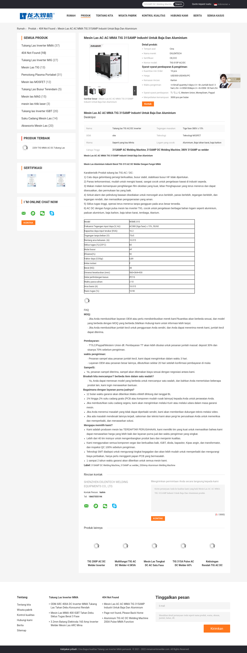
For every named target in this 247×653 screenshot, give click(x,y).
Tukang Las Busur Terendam (39, 89)
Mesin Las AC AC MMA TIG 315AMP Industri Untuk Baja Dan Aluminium (124, 606)
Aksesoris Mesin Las (34, 125)
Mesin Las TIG (30, 67)
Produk (86, 15)
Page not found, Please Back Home (123, 612)
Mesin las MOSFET (33, 82)
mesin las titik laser (33, 104)
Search (178, 4)
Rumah (71, 15)
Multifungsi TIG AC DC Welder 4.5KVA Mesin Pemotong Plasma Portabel (125, 563)
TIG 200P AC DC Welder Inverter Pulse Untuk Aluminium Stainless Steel (96, 563)
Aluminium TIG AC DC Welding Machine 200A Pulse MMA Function (126, 620)
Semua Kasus (215, 15)
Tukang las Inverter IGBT (36, 111)
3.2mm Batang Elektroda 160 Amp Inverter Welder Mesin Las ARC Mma (74, 623)
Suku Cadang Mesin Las (36, 118)
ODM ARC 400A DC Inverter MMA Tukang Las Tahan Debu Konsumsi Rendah (74, 606)
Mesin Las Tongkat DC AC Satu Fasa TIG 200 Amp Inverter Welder (154, 563)
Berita (198, 15)
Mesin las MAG (31, 96)
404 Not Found (47, 28)
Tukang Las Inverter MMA (37, 45)
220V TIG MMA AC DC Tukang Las (48, 148)
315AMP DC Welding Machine (105, 465)
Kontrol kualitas (153, 15)
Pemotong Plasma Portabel (38, 74)
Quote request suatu (201, 4)
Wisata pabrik (127, 15)
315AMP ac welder (130, 465)
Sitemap (21, 630)
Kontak (148, 104)
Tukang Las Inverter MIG (36, 60)
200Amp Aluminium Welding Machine (157, 465)
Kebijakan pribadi (68, 649)
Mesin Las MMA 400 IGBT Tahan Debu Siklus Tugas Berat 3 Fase (72, 614)
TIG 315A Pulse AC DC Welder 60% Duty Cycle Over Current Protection (183, 563)
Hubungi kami (179, 15)
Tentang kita (104, 15)
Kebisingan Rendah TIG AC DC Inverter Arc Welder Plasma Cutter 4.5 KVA (212, 563)
